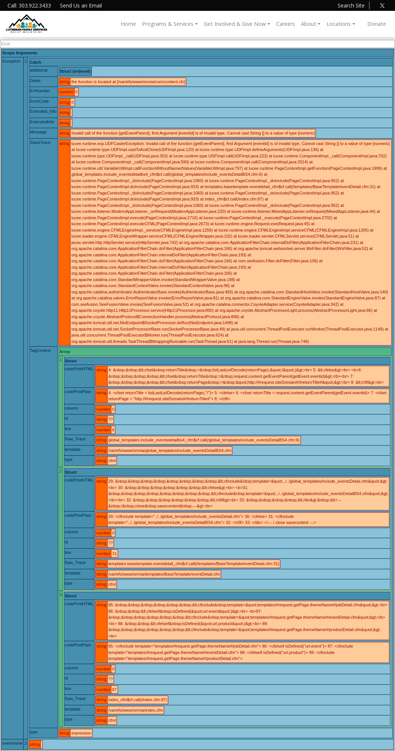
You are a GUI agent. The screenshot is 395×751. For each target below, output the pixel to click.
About (308, 23)
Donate (376, 23)
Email (81, 5)
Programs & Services (167, 23)
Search (351, 5)
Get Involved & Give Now (235, 23)
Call (29, 5)
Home (128, 23)
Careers (285, 23)
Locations (338, 23)
